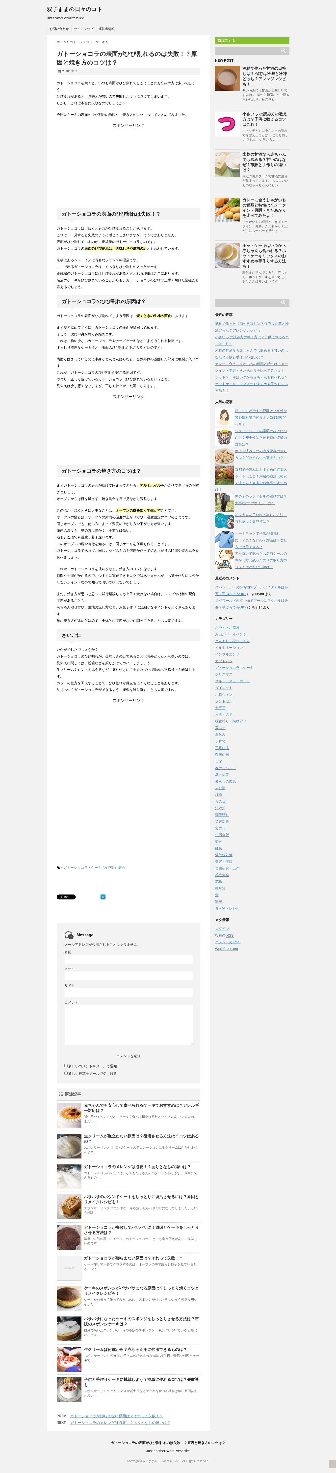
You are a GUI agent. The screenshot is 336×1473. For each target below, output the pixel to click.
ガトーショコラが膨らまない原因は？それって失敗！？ (133, 1258)
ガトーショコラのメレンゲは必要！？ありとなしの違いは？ (137, 1167)
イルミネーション (229, 648)
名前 (67, 952)
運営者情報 (107, 29)
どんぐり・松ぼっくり (232, 641)
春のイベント (225, 768)
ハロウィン (224, 694)
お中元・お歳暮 (227, 628)
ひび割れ (109, 867)
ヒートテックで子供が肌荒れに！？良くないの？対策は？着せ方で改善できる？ (261, 540)
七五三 (220, 708)
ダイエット (224, 688)
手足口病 (222, 748)
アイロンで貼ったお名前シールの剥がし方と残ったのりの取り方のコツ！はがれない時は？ (261, 560)
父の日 (220, 828)
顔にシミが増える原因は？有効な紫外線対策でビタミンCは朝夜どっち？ (261, 417)
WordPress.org (226, 949)
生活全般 (222, 835)
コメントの (228, 942)
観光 (218, 902)
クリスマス (224, 674)
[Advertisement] (128, 159)
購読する (226, 41)
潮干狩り (222, 815)
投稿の (224, 935)
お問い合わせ (59, 29)
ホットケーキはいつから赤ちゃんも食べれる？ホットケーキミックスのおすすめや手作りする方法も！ (264, 255)
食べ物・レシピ (227, 908)
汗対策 (220, 808)
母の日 (220, 801)
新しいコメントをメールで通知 (92, 1066)
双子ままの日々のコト (75, 9)
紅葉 (218, 848)
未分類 (220, 788)
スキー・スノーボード (232, 681)
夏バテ (220, 728)
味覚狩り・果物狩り (230, 721)
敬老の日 (222, 755)
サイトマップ (83, 29)
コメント (71, 1002)
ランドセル (224, 701)
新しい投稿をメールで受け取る (92, 1074)
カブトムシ (224, 661)
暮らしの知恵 (225, 781)
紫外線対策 (224, 855)
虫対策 (220, 888)
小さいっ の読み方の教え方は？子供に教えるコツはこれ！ (264, 119)
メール (69, 969)
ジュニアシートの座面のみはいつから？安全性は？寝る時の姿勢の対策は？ (261, 437)
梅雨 (218, 795)
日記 (218, 761)
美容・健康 (224, 862)
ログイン (222, 929)
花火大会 (222, 875)
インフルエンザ (227, 654)
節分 (218, 841)
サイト (69, 986)
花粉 (218, 882)
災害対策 (222, 821)
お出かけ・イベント (230, 634)
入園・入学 (224, 714)
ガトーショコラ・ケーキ (82, 867)
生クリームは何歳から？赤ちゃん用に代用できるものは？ (135, 1349)
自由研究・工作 (227, 868)
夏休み (220, 734)
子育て (220, 741)
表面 (121, 867)
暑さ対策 (222, 775)
